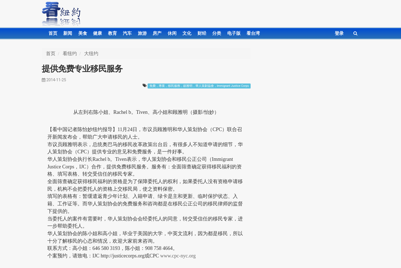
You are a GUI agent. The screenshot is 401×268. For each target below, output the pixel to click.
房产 (157, 33)
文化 (186, 33)
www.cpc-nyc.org (177, 256)
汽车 (127, 33)
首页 (52, 33)
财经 (201, 33)
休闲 (172, 33)
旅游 (142, 33)
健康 (97, 33)
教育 (112, 33)
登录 (339, 33)
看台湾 (253, 33)
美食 (82, 33)
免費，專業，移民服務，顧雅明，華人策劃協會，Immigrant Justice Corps (199, 86)
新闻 (67, 33)
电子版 (234, 33)
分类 (216, 33)
